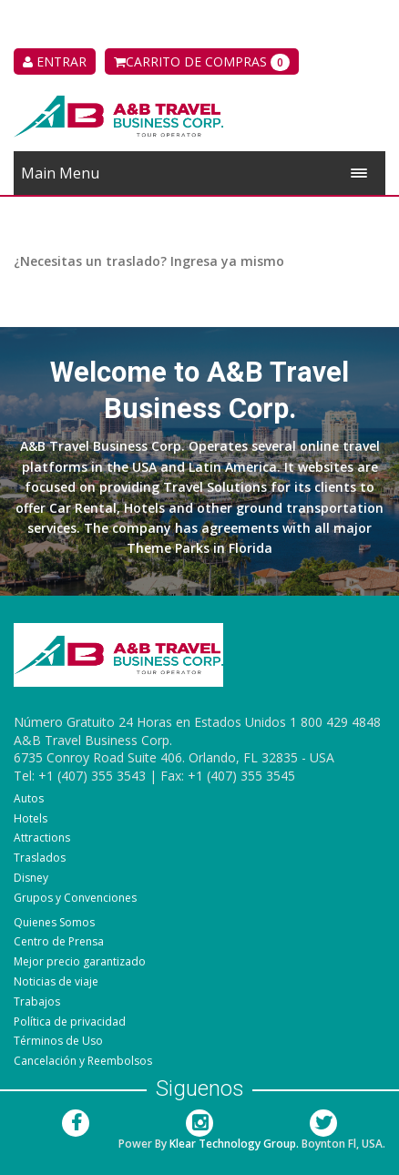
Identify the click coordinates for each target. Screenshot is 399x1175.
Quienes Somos (54, 922)
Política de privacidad (70, 1021)
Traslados (40, 857)
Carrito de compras (202, 62)
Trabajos (37, 1001)
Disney (31, 877)
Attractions (42, 837)
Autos (29, 798)
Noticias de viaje (56, 981)
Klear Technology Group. (234, 1143)
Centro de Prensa (59, 941)
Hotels (30, 818)
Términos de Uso (58, 1040)
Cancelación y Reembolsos (83, 1060)
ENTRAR (55, 61)
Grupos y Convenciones (75, 897)
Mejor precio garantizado (80, 961)
